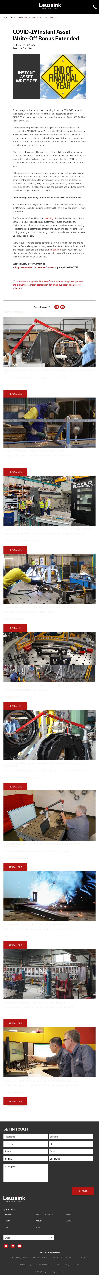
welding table (52, 218)
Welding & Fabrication (44, 1214)
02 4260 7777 (82, 1257)
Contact (6, 1227)
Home (5, 18)
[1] (14, 281)
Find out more (54, 249)
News (13, 18)
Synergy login (58, 1271)
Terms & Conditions (44, 1264)
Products (38, 1220)
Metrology (70, 1214)
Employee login (41, 1271)
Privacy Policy (25, 1264)
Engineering (8, 1214)
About (68, 1220)
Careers (38, 1227)
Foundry (6, 1220)
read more (15, 393)
